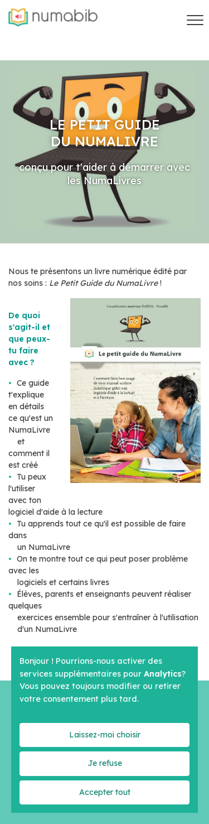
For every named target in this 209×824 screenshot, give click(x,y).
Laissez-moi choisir (104, 735)
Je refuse (105, 763)
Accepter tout (104, 792)
